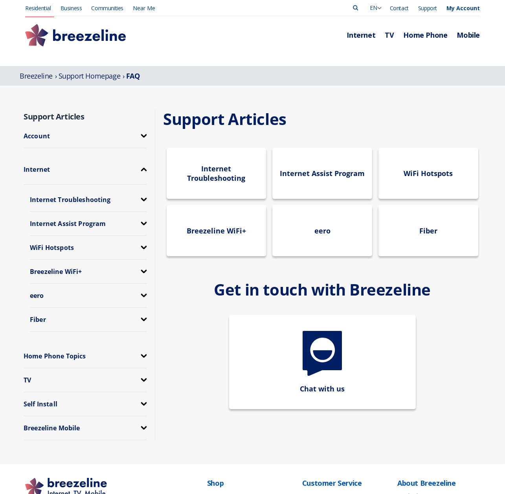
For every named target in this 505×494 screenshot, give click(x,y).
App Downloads (321, 444)
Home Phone (223, 419)
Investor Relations (419, 444)
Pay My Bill (315, 411)
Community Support (421, 452)
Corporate (409, 435)
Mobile (215, 427)
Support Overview (323, 427)
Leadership (410, 402)
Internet (216, 402)
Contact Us (315, 435)
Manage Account (322, 402)
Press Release (414, 411)
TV (210, 411)
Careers (406, 427)
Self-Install (314, 452)
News (404, 419)
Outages (312, 419)
